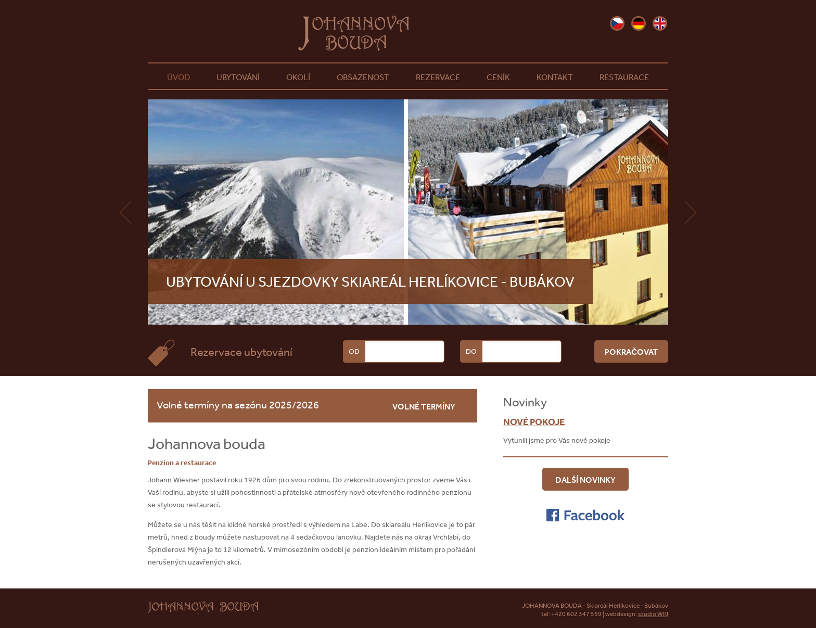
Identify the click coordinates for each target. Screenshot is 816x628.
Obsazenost (363, 77)
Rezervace (438, 77)
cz (617, 23)
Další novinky (585, 480)
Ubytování (238, 77)
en (660, 23)
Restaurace (624, 77)
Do (471, 351)
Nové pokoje (534, 422)
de (638, 23)
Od (354, 351)
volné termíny (423, 406)
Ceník (498, 77)
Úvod (178, 77)
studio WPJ (653, 614)
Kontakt (555, 77)
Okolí (298, 77)
